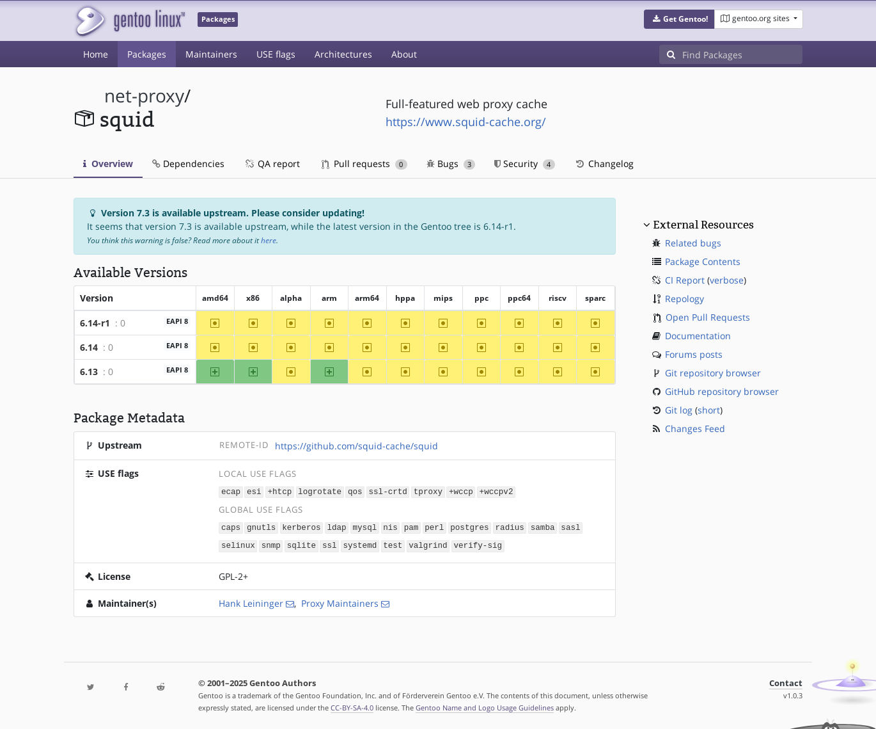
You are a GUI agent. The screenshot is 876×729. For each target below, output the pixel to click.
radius (509, 526)
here (268, 240)
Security (524, 163)
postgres (469, 526)
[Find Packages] (742, 54)
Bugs (451, 163)
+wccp (461, 491)
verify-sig (477, 544)
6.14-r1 (95, 323)
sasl (570, 526)
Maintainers (211, 54)
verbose (727, 280)
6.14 (89, 347)
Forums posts (694, 354)
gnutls (261, 526)
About (404, 54)
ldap (336, 526)
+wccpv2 (496, 491)
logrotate (319, 491)
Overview (108, 163)
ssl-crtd (387, 491)
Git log (678, 410)
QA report (272, 163)
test (392, 544)
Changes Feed (695, 428)
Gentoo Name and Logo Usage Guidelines (485, 705)
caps (230, 526)
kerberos (301, 526)
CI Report (685, 280)
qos (355, 491)
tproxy (428, 491)
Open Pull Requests (708, 317)
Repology (684, 298)
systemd (360, 544)
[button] (679, 19)
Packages (146, 54)
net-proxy (144, 96)
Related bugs (693, 243)
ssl (329, 544)
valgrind (428, 544)
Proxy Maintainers (340, 601)
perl (434, 526)
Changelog (604, 163)
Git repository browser (713, 373)
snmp (271, 544)
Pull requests (364, 163)
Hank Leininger (251, 601)
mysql (364, 526)
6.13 (89, 371)
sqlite (301, 544)
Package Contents (702, 261)
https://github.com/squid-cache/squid (356, 446)
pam (411, 526)
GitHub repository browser (722, 391)
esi (254, 491)
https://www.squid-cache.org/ (466, 121)
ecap (230, 491)
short (709, 410)
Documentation (698, 336)
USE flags (275, 54)
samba (543, 526)
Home (95, 54)
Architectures (343, 54)
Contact (785, 681)
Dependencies (188, 163)
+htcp (279, 491)
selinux (238, 544)
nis (390, 526)
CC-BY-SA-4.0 (352, 705)
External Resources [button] (703, 224)
